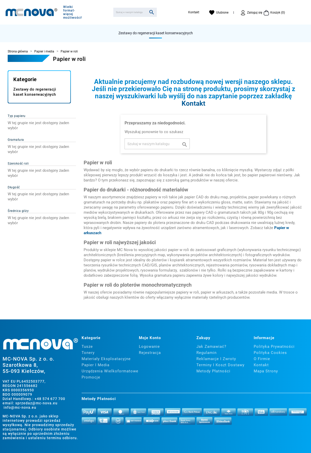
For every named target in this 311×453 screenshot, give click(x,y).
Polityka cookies (270, 352)
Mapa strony (266, 371)
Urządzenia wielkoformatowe (110, 371)
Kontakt (193, 12)
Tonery (88, 352)
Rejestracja (150, 352)
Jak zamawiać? (211, 346)
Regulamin (206, 352)
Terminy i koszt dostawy (220, 365)
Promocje (91, 377)
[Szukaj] (135, 12)
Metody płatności (213, 371)
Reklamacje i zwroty (216, 359)
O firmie (262, 359)
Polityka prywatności (274, 346)
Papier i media (95, 365)
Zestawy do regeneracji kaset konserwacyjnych (155, 33)
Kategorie (25, 79)
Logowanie (149, 346)
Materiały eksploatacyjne (106, 359)
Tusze (87, 346)
